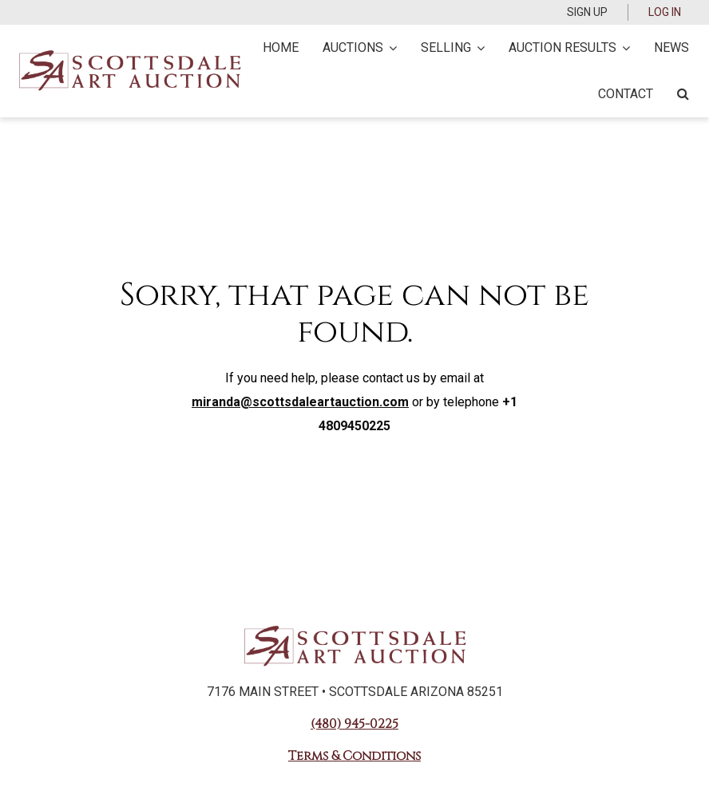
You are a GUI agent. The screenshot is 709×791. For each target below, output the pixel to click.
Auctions (360, 47)
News (671, 47)
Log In (664, 12)
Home (281, 47)
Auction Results (569, 47)
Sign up (587, 12)
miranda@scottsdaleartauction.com (300, 401)
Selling (453, 47)
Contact (625, 93)
